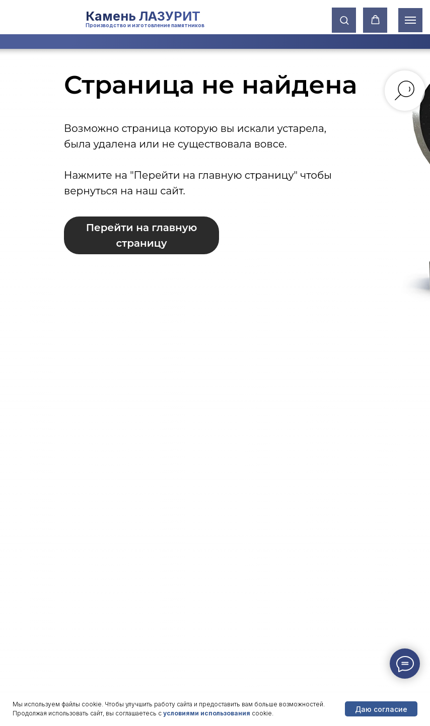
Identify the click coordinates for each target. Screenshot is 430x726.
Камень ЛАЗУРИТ (143, 16)
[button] (344, 20)
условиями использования (206, 713)
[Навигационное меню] (410, 20)
